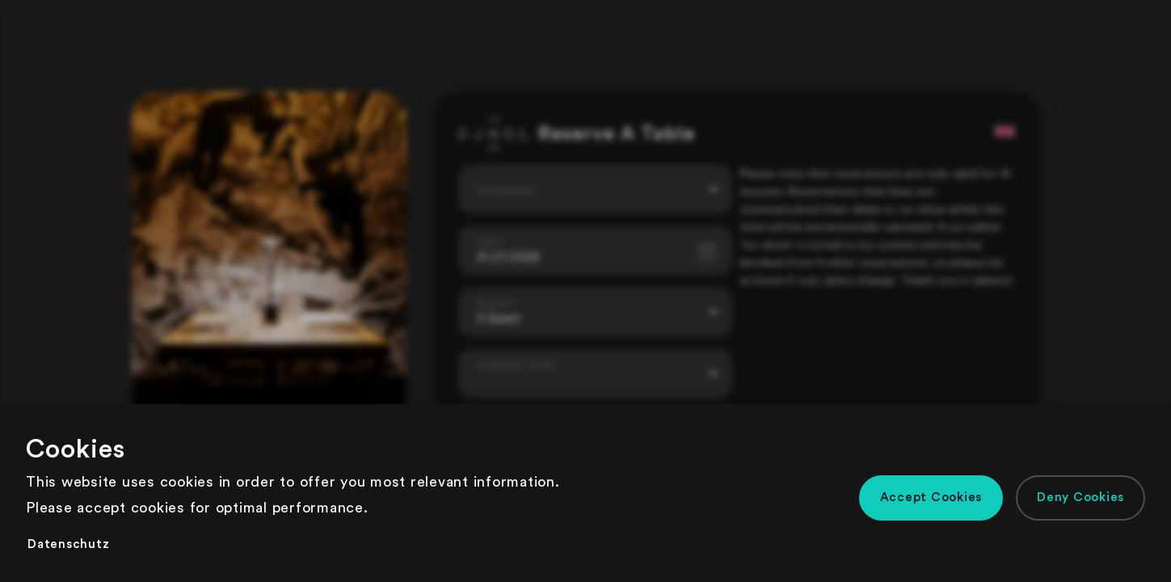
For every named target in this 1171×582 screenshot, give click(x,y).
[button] (931, 498)
